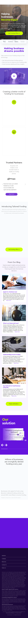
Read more (8, 300)
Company (4, 558)
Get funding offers (14, 249)
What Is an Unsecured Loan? (11, 323)
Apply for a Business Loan (10, 292)
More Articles (14, 404)
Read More (14, 194)
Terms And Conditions (10, 612)
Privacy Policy (18, 612)
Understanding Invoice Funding (11, 354)
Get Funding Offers (14, 33)
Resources (4, 561)
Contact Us (4, 564)
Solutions (4, 555)
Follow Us (4, 567)
